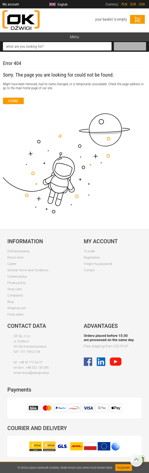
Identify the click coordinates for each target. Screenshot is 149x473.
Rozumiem (123, 467)
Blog (10, 302)
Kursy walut (15, 314)
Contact (89, 270)
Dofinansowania (18, 251)
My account (11, 4)
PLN (124, 4)
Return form (15, 257)
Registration (92, 257)
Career (11, 264)
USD (142, 4)
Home (13, 101)
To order (89, 251)
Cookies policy (17, 276)
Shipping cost (16, 308)
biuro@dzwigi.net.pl (35, 373)
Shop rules (14, 289)
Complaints (15, 295)
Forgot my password (98, 264)
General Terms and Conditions (27, 270)
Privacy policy (16, 283)
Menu (74, 36)
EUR (133, 4)
